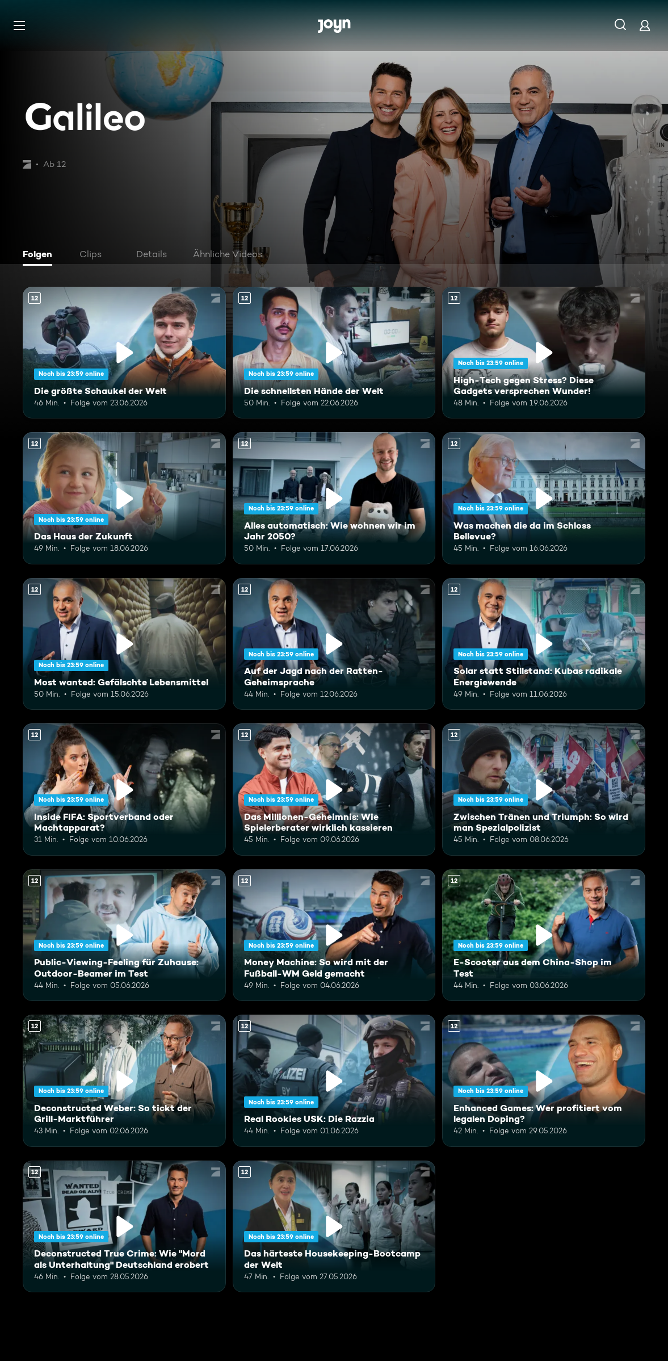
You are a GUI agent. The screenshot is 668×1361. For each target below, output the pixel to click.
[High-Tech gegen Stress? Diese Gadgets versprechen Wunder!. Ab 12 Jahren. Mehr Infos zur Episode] (543, 352)
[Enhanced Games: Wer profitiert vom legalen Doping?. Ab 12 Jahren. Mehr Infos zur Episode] (543, 1080)
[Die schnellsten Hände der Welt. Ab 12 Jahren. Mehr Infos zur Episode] (334, 352)
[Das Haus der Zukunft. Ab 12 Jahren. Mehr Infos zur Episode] (124, 498)
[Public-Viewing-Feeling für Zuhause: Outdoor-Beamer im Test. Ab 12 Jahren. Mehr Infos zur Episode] (124, 935)
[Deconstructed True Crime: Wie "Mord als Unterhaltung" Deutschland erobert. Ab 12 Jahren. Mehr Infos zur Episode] (124, 1226)
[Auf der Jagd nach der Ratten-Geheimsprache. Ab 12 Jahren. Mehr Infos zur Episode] (334, 644)
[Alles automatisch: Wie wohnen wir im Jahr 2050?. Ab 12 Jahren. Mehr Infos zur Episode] (334, 498)
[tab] (40, 255)
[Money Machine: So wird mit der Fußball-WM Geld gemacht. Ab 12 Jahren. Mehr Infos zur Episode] (334, 935)
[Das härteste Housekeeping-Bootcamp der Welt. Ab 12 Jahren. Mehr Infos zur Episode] (334, 1226)
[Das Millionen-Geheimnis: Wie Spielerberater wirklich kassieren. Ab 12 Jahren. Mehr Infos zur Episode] (334, 789)
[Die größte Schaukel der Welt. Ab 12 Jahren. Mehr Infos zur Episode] (124, 352)
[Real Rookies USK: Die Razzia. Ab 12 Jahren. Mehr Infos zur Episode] (334, 1080)
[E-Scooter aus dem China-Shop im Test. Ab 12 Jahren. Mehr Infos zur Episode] (543, 935)
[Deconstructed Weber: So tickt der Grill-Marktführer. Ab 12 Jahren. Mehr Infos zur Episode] (124, 1080)
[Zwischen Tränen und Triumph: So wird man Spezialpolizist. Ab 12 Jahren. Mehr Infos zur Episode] (543, 789)
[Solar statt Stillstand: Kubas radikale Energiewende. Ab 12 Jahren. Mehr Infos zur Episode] (543, 644)
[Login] (645, 25)
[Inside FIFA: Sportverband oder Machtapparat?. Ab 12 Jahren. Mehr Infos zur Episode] (124, 789)
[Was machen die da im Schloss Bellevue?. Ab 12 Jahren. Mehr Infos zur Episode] (543, 498)
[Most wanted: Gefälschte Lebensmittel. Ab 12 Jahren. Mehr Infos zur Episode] (124, 644)
